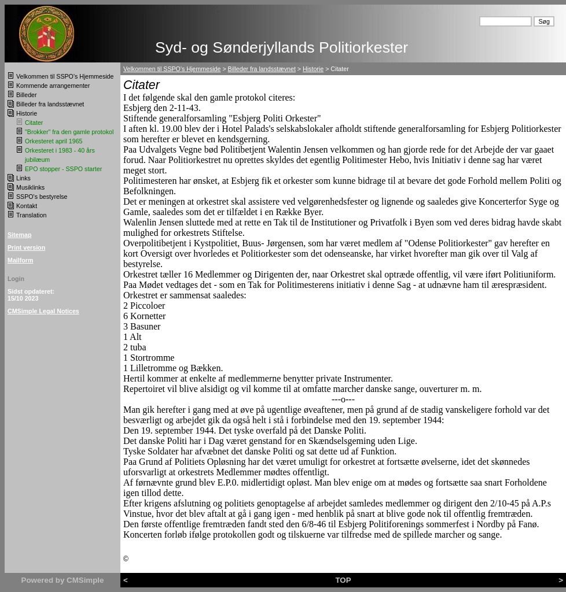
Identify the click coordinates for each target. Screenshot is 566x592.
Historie (26, 113)
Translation (31, 215)
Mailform (20, 260)
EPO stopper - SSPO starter (63, 168)
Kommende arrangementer (53, 85)
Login (16, 278)
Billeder (26, 94)
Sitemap (19, 234)
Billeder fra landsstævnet (50, 104)
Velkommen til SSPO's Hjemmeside (64, 76)
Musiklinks (30, 187)
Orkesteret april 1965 (54, 141)
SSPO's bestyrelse (42, 196)
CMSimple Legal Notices (43, 311)
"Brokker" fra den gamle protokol (69, 131)
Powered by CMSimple (62, 580)
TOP (343, 580)
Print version (26, 247)
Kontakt (26, 205)
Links (23, 178)
